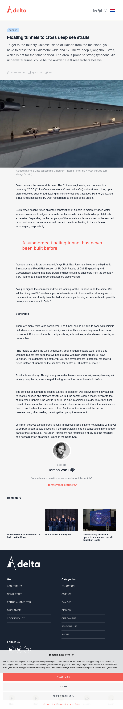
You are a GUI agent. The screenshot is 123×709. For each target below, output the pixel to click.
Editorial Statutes (19, 602)
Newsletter (14, 594)
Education (68, 586)
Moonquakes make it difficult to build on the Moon (23, 536)
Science (13, 30)
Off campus (69, 618)
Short (65, 634)
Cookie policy (49, 704)
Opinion (66, 610)
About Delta (75, 704)
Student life (69, 626)
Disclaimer (14, 610)
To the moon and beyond (58, 534)
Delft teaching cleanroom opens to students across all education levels (97, 537)
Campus (66, 602)
